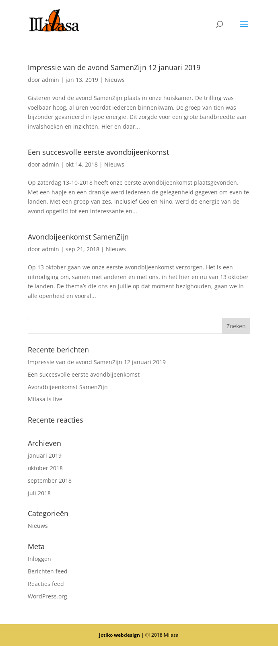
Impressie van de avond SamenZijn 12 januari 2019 (114, 67)
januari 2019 (45, 455)
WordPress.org (47, 596)
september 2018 (50, 480)
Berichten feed (48, 571)
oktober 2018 (45, 468)
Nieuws (115, 79)
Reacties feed (46, 584)
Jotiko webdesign (119, 634)
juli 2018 (39, 493)
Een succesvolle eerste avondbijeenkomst (98, 152)
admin (50, 79)
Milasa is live (45, 399)
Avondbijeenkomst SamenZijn (78, 237)
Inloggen (39, 559)
